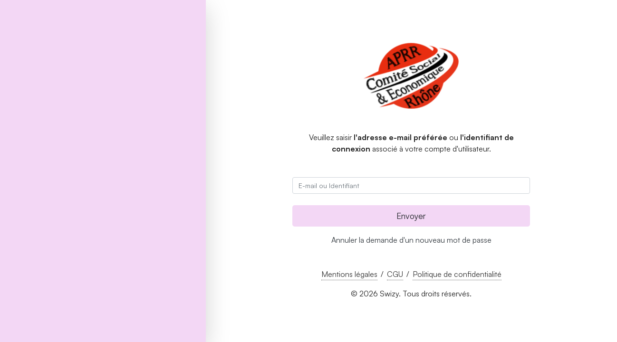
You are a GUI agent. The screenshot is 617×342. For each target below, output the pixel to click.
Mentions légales (349, 274)
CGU (395, 274)
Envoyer (411, 215)
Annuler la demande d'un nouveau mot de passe (411, 240)
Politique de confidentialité (457, 274)
